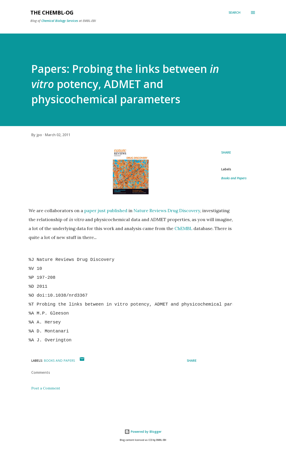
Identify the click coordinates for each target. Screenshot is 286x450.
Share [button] (226, 152)
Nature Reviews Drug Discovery (167, 210)
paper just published (105, 210)
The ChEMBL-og (52, 12)
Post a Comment (45, 388)
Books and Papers (233, 178)
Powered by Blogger (143, 431)
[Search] (234, 12)
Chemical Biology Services (59, 21)
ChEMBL (183, 228)
